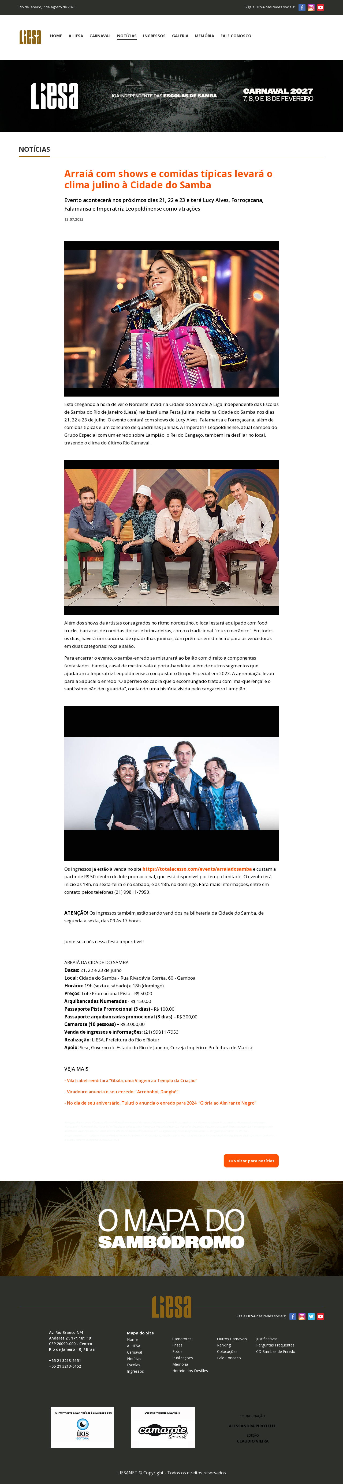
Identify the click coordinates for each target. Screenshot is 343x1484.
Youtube (320, 7)
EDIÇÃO (253, 1438)
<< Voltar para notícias (251, 1160)
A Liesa (76, 35)
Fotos (177, 1351)
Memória (204, 35)
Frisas (177, 1345)
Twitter (311, 1316)
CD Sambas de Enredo (275, 1351)
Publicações (182, 1357)
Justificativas (267, 1338)
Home (56, 35)
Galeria (180, 35)
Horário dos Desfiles (190, 1370)
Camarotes (182, 1338)
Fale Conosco (236, 35)
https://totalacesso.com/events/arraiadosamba (197, 869)
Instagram (311, 7)
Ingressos (154, 35)
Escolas (133, 1364)
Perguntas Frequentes (275, 1345)
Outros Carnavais (232, 1338)
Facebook (302, 7)
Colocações (227, 1351)
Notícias (127, 35)
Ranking (224, 1345)
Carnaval (100, 35)
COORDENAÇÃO (252, 1416)
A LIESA (133, 1345)
